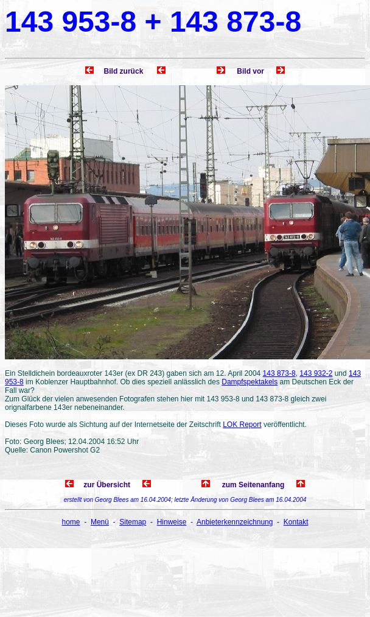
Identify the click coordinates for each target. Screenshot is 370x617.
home (71, 522)
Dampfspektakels (250, 382)
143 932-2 (315, 373)
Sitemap (132, 522)
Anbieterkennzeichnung (235, 522)
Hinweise (172, 522)
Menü (100, 522)
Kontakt (296, 522)
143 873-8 (279, 373)
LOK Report (242, 424)
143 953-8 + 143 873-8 (153, 21)
